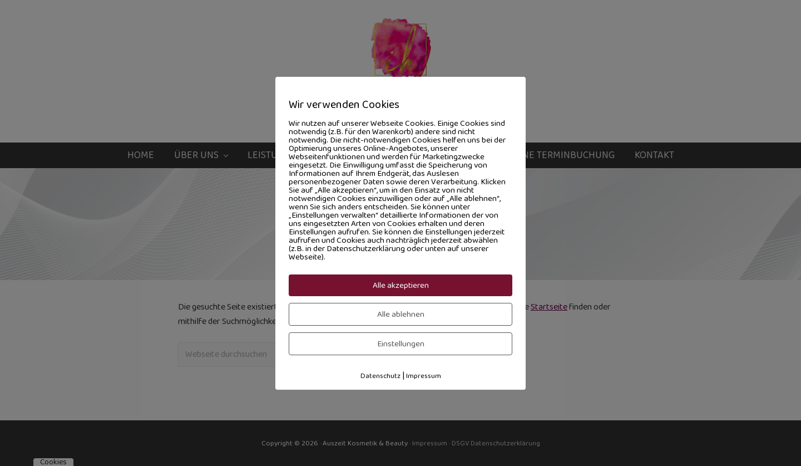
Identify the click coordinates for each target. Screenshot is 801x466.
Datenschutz (380, 375)
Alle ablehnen (400, 314)
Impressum (423, 375)
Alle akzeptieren (401, 285)
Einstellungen (400, 343)
